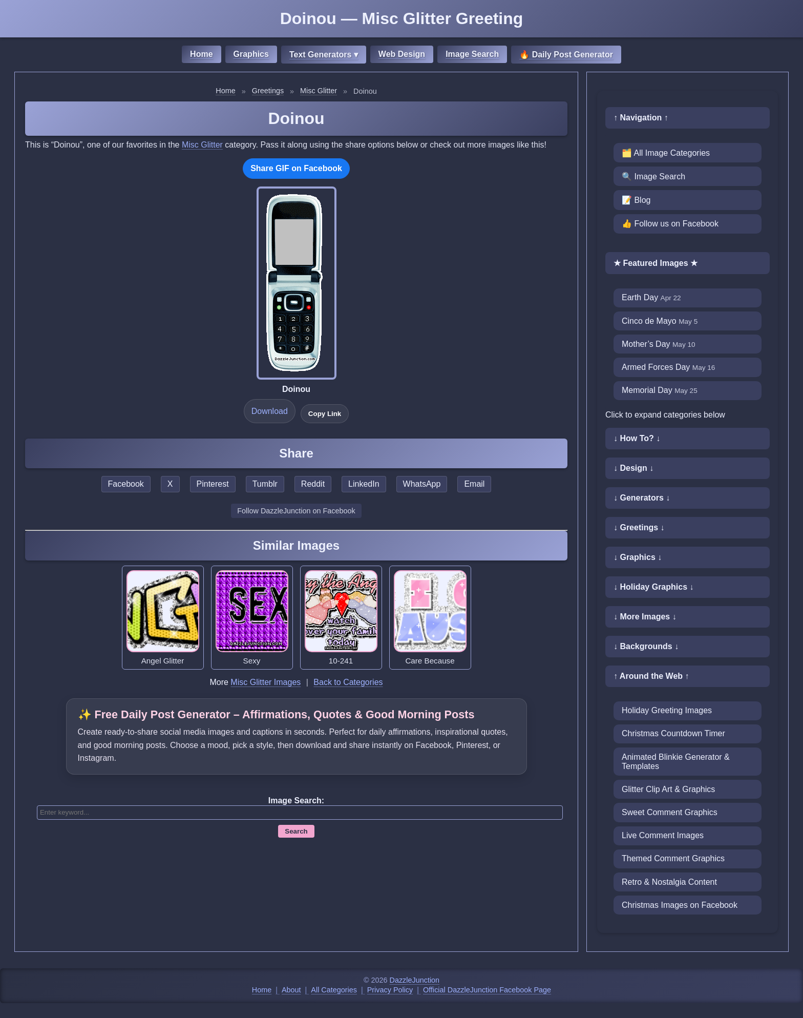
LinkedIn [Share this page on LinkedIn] (363, 484)
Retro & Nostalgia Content (669, 882)
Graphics (251, 54)
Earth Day (651, 297)
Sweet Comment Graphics (669, 812)
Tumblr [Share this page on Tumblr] (265, 484)
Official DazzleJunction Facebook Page (487, 990)
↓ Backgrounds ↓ (646, 646)
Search (296, 831)
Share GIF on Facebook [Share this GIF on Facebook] (296, 168)
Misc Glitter (318, 91)
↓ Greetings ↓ (639, 527)
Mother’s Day (658, 344)
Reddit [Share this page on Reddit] (313, 484)
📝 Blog (636, 200)
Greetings (268, 91)
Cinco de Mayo (660, 321)
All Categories (334, 990)
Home (201, 54)
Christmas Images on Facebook (679, 905)
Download (269, 411)
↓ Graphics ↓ (638, 557)
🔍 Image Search (653, 176)
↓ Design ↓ (633, 468)
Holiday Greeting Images (667, 710)
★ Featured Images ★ (656, 263)
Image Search (472, 54)
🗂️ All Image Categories (666, 153)
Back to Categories (348, 682)
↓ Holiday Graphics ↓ (653, 587)
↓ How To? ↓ (637, 438)
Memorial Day (660, 390)
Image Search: (296, 800)
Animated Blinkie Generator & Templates (676, 762)
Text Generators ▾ (323, 54)
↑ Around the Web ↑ (651, 676)
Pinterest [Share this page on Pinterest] (213, 484)
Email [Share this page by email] (474, 484)
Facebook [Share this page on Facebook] (126, 484)
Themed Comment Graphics (673, 858)
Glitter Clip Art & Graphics (668, 789)
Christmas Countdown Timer (673, 733)
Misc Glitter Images (265, 682)
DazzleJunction (415, 980)
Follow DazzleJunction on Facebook (296, 511)
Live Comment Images (663, 835)
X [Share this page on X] (170, 484)
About (291, 990)
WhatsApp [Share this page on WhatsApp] (422, 484)
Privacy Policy (390, 990)
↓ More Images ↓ (645, 616)
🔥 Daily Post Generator (566, 54)
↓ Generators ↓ (642, 497)
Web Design (401, 54)
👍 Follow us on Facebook (670, 223)
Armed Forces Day (668, 367)
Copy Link (324, 414)
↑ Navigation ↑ (641, 117)
